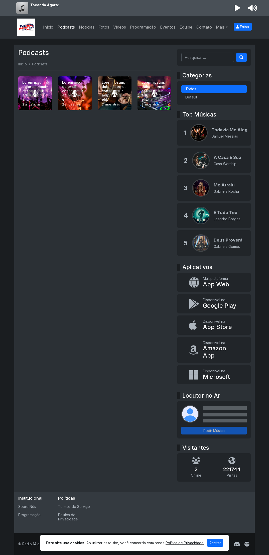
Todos (190, 89)
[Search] (241, 57)
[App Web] (214, 282)
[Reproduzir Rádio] (237, 8)
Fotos (103, 27)
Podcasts (66, 27)
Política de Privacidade (68, 517)
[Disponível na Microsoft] (214, 374)
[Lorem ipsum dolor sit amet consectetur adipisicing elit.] (35, 93)
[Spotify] (246, 544)
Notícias (86, 27)
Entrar (242, 27)
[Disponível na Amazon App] (214, 350)
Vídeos (119, 27)
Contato (204, 27)
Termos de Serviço (74, 506)
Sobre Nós (27, 506)
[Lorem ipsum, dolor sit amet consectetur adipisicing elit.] (75, 93)
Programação (143, 27)
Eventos (168, 27)
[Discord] (237, 544)
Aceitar (215, 543)
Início (48, 27)
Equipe (186, 27)
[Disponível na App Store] (214, 325)
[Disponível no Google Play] (214, 303)
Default (191, 97)
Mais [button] (220, 27)
